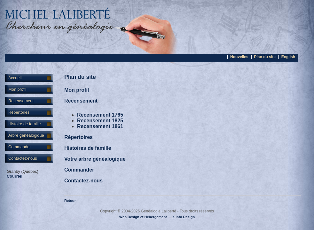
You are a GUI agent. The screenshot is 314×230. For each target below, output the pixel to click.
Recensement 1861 (100, 126)
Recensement (21, 100)
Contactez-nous (22, 158)
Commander (19, 146)
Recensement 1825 (100, 120)
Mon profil (17, 89)
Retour (70, 201)
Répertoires (18, 112)
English (288, 57)
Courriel (14, 176)
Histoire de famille (24, 123)
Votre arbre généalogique (95, 159)
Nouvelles (239, 57)
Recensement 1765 (100, 115)
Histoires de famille (87, 148)
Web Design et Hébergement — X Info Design (157, 217)
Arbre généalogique (26, 135)
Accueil (14, 77)
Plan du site (264, 57)
